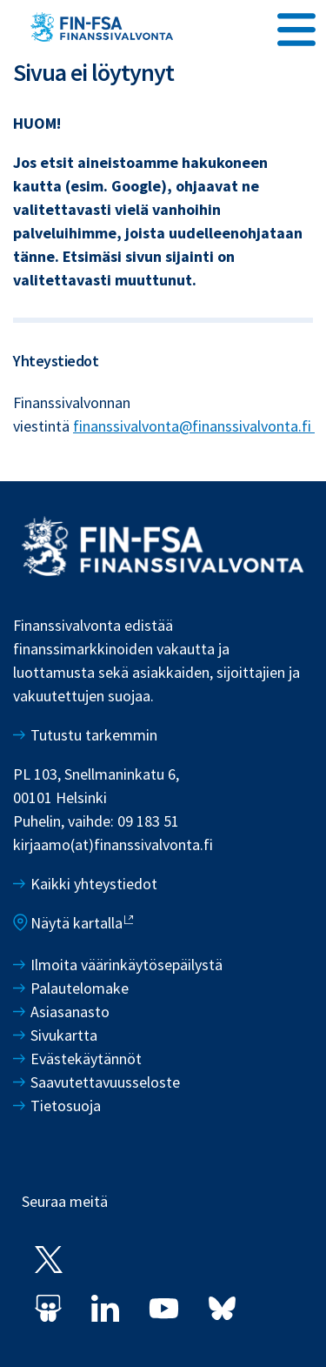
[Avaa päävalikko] (296, 27)
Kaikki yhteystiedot (93, 884)
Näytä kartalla (76, 923)
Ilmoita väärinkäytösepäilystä (126, 965)
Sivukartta (63, 1035)
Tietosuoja (65, 1106)
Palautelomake (79, 988)
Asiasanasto (70, 1012)
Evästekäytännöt (86, 1059)
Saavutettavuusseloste (105, 1082)
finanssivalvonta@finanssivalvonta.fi (194, 426)
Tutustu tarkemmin (93, 735)
